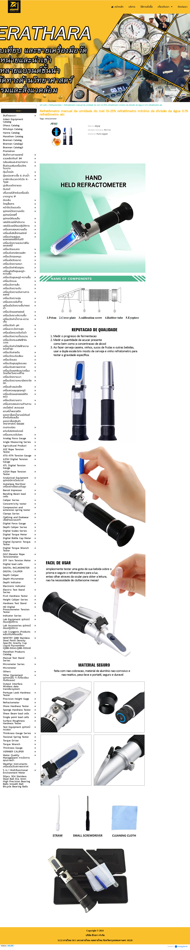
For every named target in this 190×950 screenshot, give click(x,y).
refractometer (51, 119)
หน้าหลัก (43, 105)
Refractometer (55, 105)
